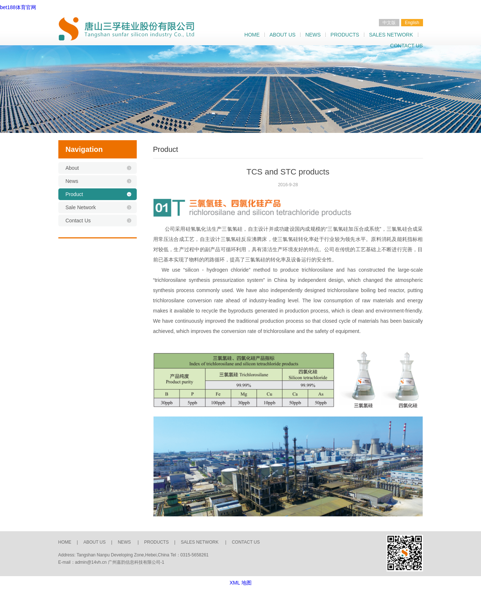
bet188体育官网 (18, 7)
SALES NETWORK (391, 35)
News (72, 181)
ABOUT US (282, 35)
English (412, 22)
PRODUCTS (344, 35)
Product (74, 194)
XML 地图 (240, 583)
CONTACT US (406, 46)
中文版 (389, 22)
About (72, 168)
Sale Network (81, 207)
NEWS (313, 35)
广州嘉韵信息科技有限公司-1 (136, 562)
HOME (252, 35)
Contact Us (78, 220)
